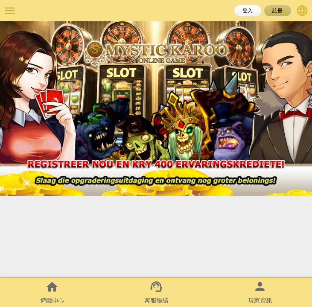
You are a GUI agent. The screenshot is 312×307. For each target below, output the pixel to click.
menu (9, 10)
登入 (247, 11)
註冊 (277, 11)
